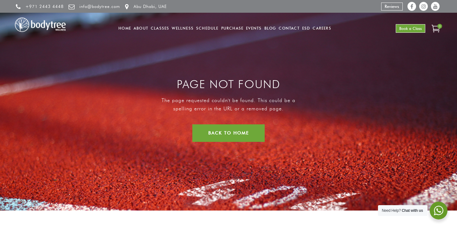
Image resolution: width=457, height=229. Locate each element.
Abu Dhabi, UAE (150, 6)
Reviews (392, 6)
